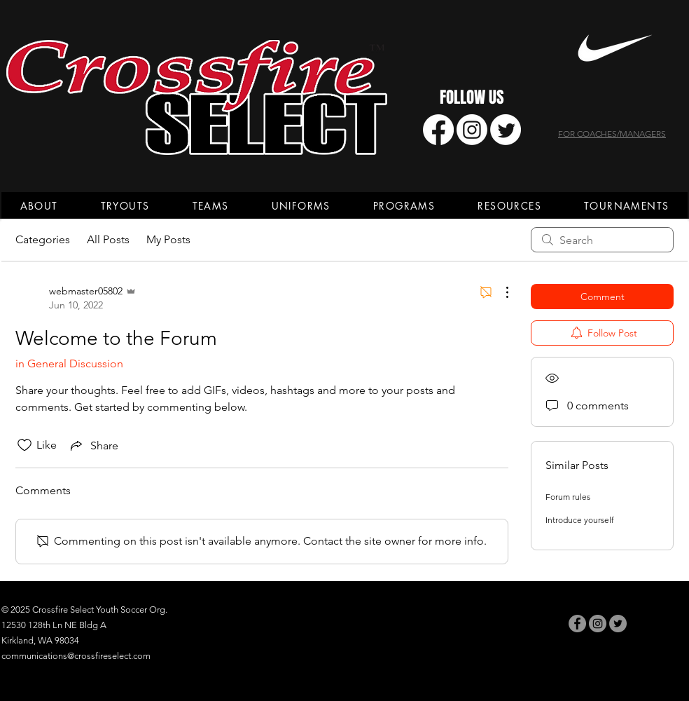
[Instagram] (472, 129)
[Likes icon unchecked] (24, 445)
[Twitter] (505, 129)
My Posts (168, 239)
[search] (602, 239)
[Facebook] (438, 129)
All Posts (108, 239)
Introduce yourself (579, 520)
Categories (42, 239)
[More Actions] (500, 292)
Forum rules (567, 496)
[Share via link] (93, 445)
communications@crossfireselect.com (76, 656)
